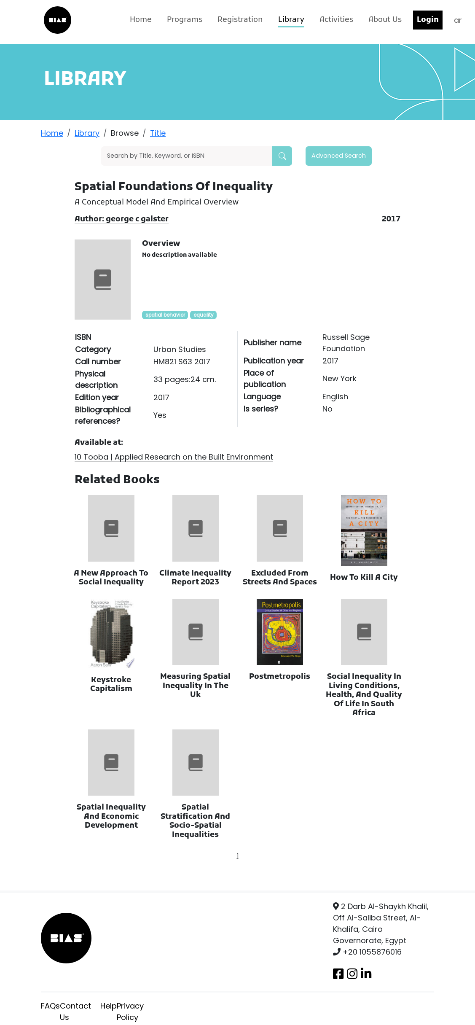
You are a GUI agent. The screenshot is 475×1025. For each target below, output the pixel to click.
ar (458, 20)
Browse (125, 133)
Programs (184, 20)
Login (428, 20)
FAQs (50, 1006)
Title (158, 133)
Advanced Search (338, 155)
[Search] (187, 156)
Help (108, 1006)
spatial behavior (165, 315)
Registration (240, 20)
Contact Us (75, 1011)
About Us (385, 20)
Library (291, 20)
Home (141, 20)
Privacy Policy (130, 1011)
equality (203, 315)
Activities (336, 20)
